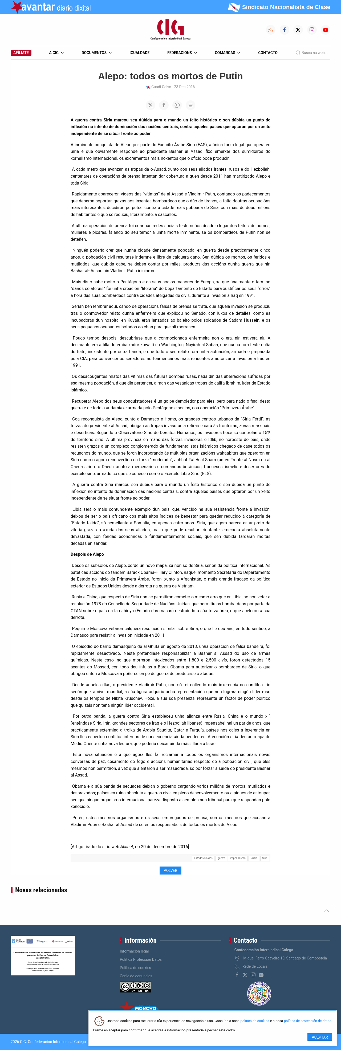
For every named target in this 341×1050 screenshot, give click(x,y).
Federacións (182, 53)
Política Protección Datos (141, 959)
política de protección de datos (307, 1021)
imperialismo (238, 858)
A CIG (56, 53)
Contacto (268, 53)
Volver (170, 870)
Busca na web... (311, 52)
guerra (221, 858)
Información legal (134, 951)
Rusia (254, 858)
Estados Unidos (203, 858)
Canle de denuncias (136, 976)
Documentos (97, 53)
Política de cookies (135, 968)
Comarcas (227, 53)
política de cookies (254, 1021)
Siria (264, 858)
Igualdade (139, 53)
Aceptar (320, 1037)
